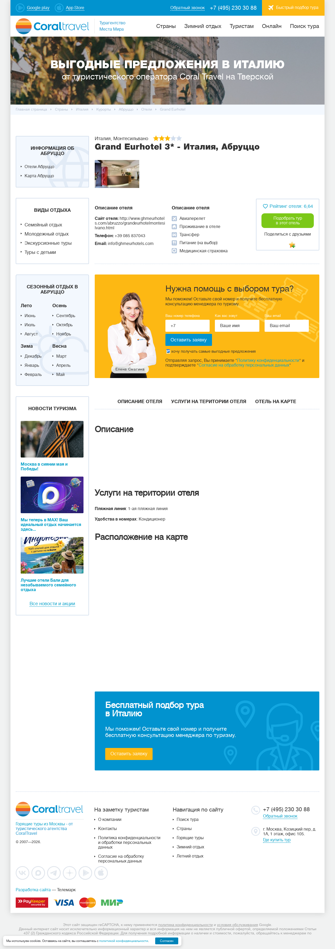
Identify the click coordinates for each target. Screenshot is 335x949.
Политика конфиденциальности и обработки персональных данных (129, 843)
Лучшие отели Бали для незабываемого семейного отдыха (48, 585)
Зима (27, 346)
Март (61, 356)
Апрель (63, 365)
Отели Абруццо (39, 166)
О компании (109, 819)
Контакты (107, 828)
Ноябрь (63, 334)
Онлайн (272, 26)
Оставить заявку (128, 753)
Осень (59, 305)
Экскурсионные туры (48, 243)
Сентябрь (65, 315)
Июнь (30, 315)
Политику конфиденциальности (268, 360)
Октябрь (64, 325)
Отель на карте (275, 401)
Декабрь (33, 356)
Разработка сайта (33, 890)
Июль (30, 325)
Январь (32, 365)
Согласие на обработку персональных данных (244, 365)
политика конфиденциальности (185, 925)
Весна (59, 346)
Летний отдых (190, 856)
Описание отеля (140, 401)
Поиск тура (304, 26)
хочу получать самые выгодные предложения (211, 351)
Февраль (33, 374)
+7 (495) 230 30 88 (233, 8)
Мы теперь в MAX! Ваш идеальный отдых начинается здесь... (51, 525)
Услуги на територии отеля (208, 401)
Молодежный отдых (47, 234)
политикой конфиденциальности (123, 941)
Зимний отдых (202, 26)
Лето (26, 305)
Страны (184, 828)
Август (31, 334)
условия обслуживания (237, 925)
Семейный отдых (43, 224)
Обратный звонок (280, 816)
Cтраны (166, 26)
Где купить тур (277, 840)
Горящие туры (190, 838)
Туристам (242, 26)
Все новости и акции (52, 603)
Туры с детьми (40, 252)
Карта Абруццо (39, 176)
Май (60, 374)
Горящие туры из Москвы (40, 824)
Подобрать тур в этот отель (287, 220)
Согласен (167, 941)
